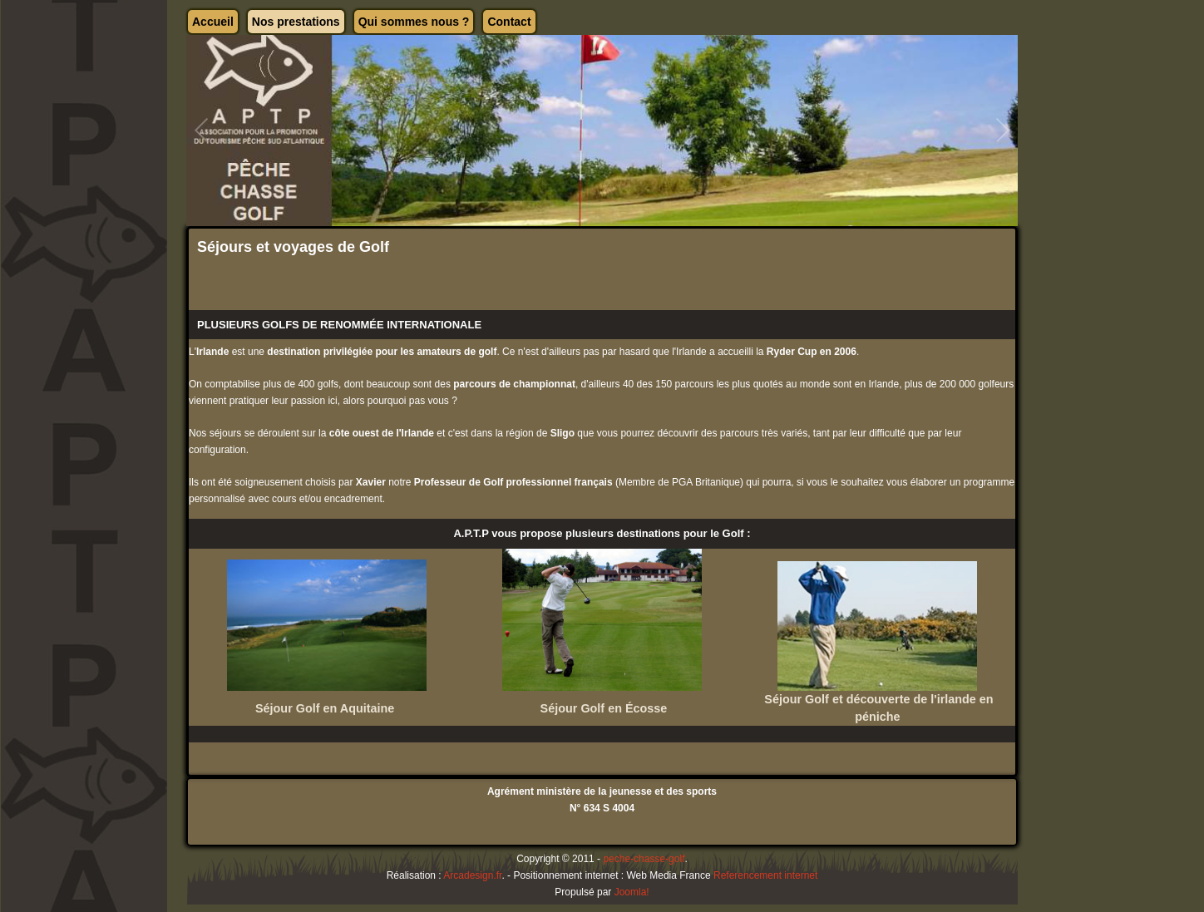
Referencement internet (765, 875)
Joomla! (631, 892)
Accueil (213, 21)
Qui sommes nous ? (414, 21)
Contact (508, 21)
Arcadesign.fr (472, 875)
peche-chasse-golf (643, 859)
